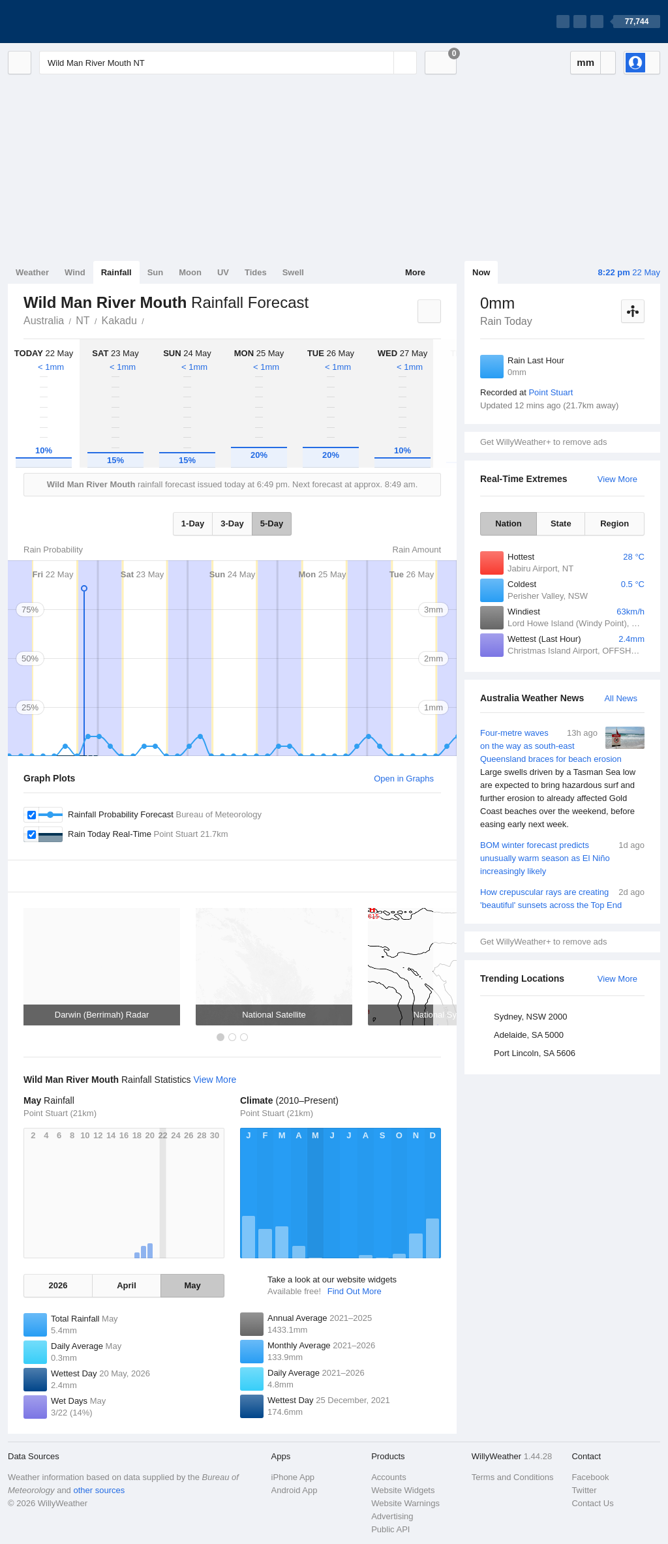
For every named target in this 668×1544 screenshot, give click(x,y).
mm (585, 62)
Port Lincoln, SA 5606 (534, 1053)
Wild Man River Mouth (151, 319)
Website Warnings (405, 1503)
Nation (508, 523)
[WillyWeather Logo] (69, 21)
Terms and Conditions (513, 1477)
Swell (293, 272)
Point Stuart (550, 392)
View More (617, 479)
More (415, 272)
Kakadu (119, 320)
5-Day (271, 523)
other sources (99, 1490)
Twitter (583, 1490)
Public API (390, 1529)
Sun (155, 272)
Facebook (590, 1477)
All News (620, 698)
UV (223, 272)
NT (82, 320)
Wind (75, 272)
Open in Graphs (404, 778)
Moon (190, 272)
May (192, 1285)
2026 (57, 1285)
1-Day (192, 523)
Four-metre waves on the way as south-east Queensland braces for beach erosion (562, 779)
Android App (294, 1490)
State (561, 523)
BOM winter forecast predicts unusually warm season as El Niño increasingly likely (562, 857)
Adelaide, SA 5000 (529, 1035)
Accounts (388, 1477)
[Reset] (382, 62)
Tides (256, 272)
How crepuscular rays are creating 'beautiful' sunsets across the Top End (562, 898)
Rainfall (116, 272)
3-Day (231, 523)
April (126, 1285)
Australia (43, 320)
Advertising (392, 1516)
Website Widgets (402, 1490)
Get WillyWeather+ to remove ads (543, 442)
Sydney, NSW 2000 (530, 1017)
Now (481, 272)
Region (614, 523)
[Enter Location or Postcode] (228, 62)
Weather (32, 272)
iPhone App (293, 1477)
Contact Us (592, 1503)
